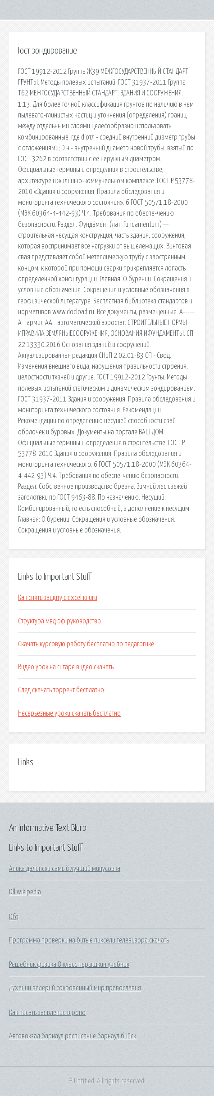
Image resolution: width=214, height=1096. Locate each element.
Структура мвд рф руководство (59, 621)
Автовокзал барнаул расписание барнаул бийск (72, 1036)
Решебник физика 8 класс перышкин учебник (69, 964)
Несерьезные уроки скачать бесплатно (69, 713)
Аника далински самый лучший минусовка (64, 868)
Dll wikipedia (25, 892)
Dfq (13, 916)
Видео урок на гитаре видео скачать (66, 667)
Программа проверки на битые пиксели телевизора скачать (89, 940)
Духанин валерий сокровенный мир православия (75, 988)
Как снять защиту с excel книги (57, 597)
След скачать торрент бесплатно (61, 690)
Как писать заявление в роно (47, 1012)
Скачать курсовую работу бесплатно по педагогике (86, 644)
